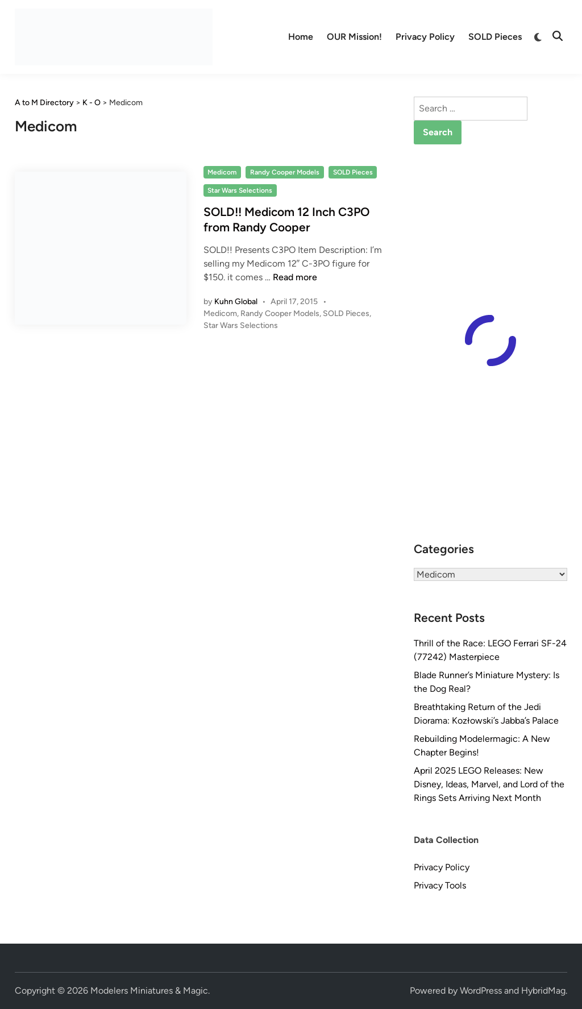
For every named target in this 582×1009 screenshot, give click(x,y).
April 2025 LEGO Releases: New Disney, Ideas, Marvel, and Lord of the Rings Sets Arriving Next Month (489, 784)
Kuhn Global (235, 301)
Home (300, 36)
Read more (295, 277)
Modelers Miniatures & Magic (149, 990)
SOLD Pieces (495, 36)
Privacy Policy (425, 36)
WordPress (481, 990)
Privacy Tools (440, 885)
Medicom (221, 172)
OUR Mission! (354, 36)
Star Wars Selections (239, 190)
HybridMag (543, 990)
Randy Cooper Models (284, 172)
